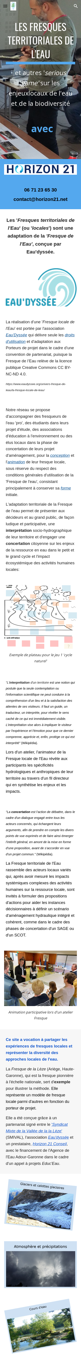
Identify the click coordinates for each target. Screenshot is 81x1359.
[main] (40, 79)
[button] (5, 6)
